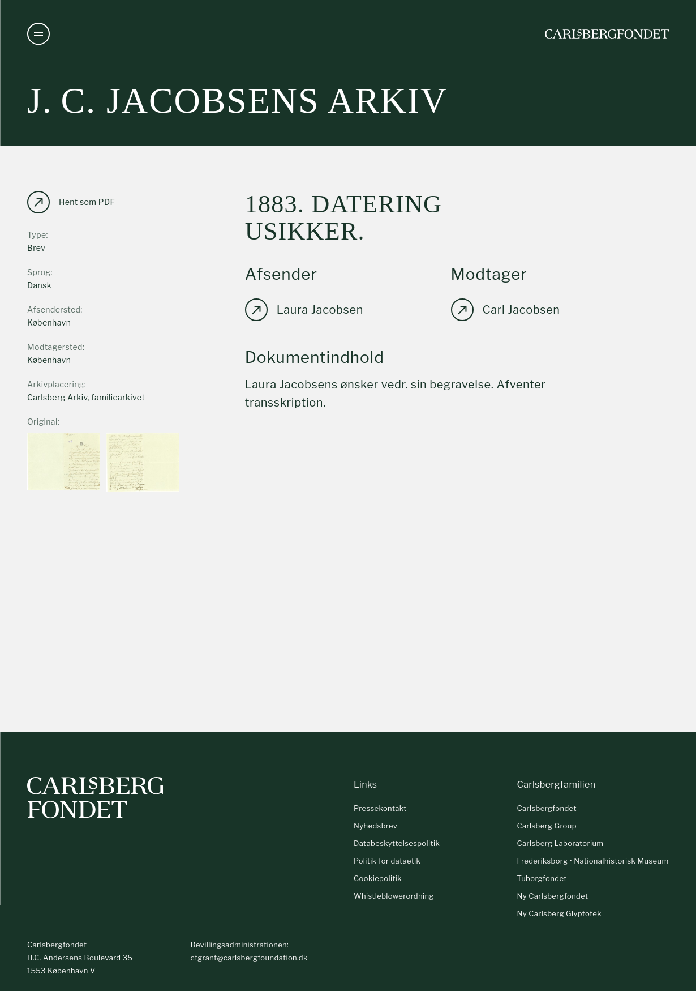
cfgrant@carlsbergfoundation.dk (249, 957)
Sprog (38, 272)
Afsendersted (53, 309)
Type (36, 235)
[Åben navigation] (38, 34)
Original (42, 421)
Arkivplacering (55, 384)
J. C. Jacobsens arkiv (237, 100)
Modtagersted (55, 347)
